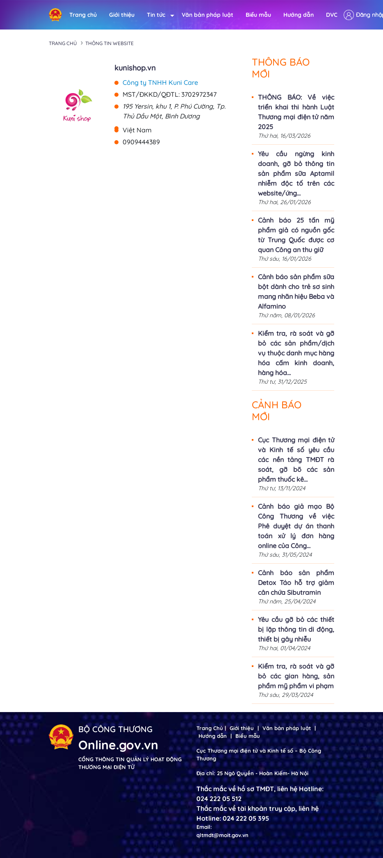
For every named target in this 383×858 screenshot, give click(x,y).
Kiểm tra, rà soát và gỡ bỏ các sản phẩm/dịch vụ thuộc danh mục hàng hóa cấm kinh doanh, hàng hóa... (296, 353)
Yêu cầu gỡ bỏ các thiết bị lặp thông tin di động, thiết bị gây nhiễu (296, 629)
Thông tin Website (109, 43)
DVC (331, 14)
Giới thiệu (122, 14)
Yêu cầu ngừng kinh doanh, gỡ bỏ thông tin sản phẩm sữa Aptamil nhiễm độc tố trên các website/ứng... (296, 173)
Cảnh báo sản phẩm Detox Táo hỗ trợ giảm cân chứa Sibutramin (296, 582)
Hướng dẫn (298, 14)
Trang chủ (83, 14)
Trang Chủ (209, 728)
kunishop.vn (135, 68)
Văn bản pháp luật (207, 14)
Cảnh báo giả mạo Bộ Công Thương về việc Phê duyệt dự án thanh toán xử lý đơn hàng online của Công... (296, 526)
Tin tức (158, 15)
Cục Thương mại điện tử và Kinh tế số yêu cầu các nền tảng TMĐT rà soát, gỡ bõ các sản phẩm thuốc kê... (296, 459)
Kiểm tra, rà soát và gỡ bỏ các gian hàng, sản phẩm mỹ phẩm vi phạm (296, 676)
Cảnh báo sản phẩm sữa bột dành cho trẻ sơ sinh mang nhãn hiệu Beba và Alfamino (296, 291)
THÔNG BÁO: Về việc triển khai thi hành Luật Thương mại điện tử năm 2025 (296, 112)
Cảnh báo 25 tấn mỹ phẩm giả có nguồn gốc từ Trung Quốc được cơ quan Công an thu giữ (296, 235)
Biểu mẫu (258, 14)
